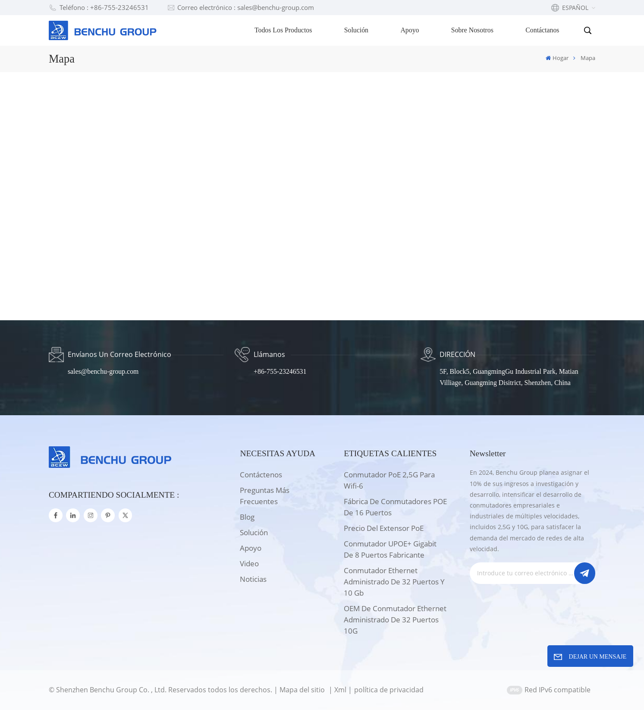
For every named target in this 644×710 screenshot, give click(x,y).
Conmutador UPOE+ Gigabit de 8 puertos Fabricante (390, 549)
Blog (247, 517)
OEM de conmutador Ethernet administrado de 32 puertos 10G (395, 619)
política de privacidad (389, 689)
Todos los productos (283, 30)
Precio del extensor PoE (384, 528)
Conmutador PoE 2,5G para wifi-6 (389, 480)
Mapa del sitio (303, 689)
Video (249, 563)
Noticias (253, 579)
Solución (356, 30)
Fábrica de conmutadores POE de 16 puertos (395, 507)
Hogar (557, 58)
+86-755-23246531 (280, 371)
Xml (340, 689)
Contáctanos (542, 30)
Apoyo (409, 30)
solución (254, 532)
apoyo (250, 548)
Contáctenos (261, 475)
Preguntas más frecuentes (264, 495)
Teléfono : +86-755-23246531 (99, 7)
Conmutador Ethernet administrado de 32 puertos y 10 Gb (394, 581)
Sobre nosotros (472, 30)
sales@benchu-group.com (103, 371)
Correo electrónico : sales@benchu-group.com (240, 7)
